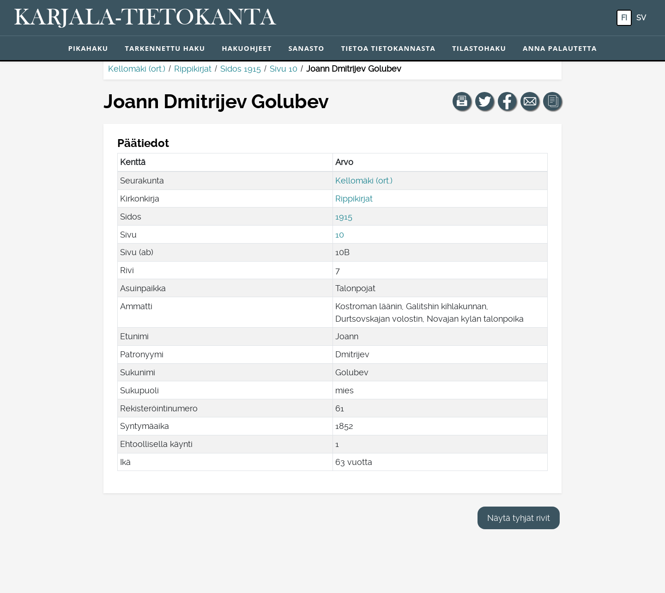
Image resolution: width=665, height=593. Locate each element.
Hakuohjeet (247, 48)
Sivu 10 (283, 68)
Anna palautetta (560, 48)
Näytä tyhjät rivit (518, 518)
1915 (343, 216)
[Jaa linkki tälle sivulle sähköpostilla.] (529, 101)
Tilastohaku (479, 48)
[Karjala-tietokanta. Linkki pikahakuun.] (145, 18)
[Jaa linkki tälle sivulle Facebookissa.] (507, 101)
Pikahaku (88, 48)
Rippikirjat (193, 68)
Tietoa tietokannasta (388, 48)
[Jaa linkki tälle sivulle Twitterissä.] (484, 101)
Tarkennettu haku (165, 48)
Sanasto (306, 48)
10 (339, 234)
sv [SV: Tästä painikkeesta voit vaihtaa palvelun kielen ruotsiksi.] (641, 17)
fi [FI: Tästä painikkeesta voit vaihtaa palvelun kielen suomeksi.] (624, 17)
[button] (462, 101)
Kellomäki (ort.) (136, 68)
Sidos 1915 (240, 68)
